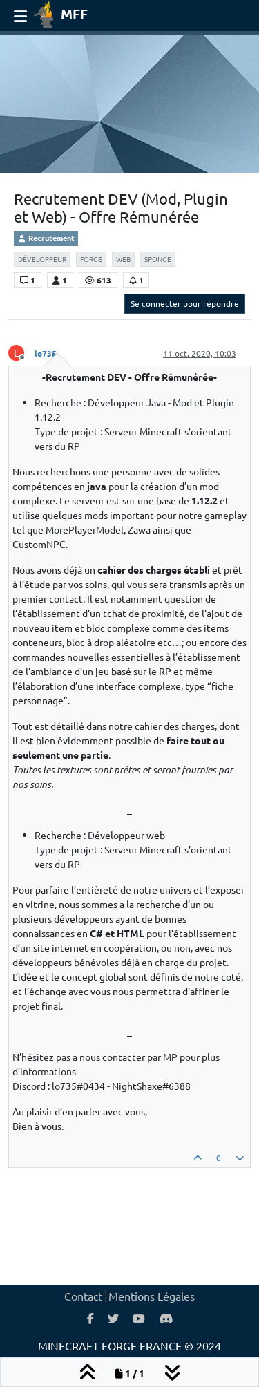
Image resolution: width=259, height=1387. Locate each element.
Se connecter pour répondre (185, 303)
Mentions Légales (151, 1296)
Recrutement (46, 237)
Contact (83, 1296)
